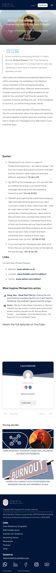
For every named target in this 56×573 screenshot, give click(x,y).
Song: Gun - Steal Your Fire (29, 298)
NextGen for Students (13, 530)
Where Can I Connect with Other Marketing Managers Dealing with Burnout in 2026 (28, 471)
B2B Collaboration (11, 527)
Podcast (7, 541)
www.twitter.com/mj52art (28, 279)
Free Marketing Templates (15, 523)
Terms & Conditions (23, 567)
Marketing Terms (10, 534)
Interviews (43, 30)
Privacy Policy (7, 567)
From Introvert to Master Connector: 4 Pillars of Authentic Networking (28, 440)
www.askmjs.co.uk (26, 269)
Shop (5, 545)
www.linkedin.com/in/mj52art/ (32, 274)
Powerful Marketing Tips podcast (23, 30)
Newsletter (8, 538)
